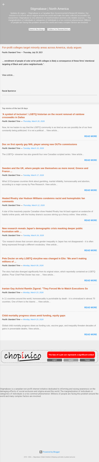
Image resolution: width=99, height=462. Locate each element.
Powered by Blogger (49, 452)
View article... (8, 75)
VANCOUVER (49, 376)
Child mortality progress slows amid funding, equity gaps (33, 315)
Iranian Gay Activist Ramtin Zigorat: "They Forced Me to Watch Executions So (45, 288)
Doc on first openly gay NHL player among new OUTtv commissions (39, 144)
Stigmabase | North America (49, 8)
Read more (90, 136)
